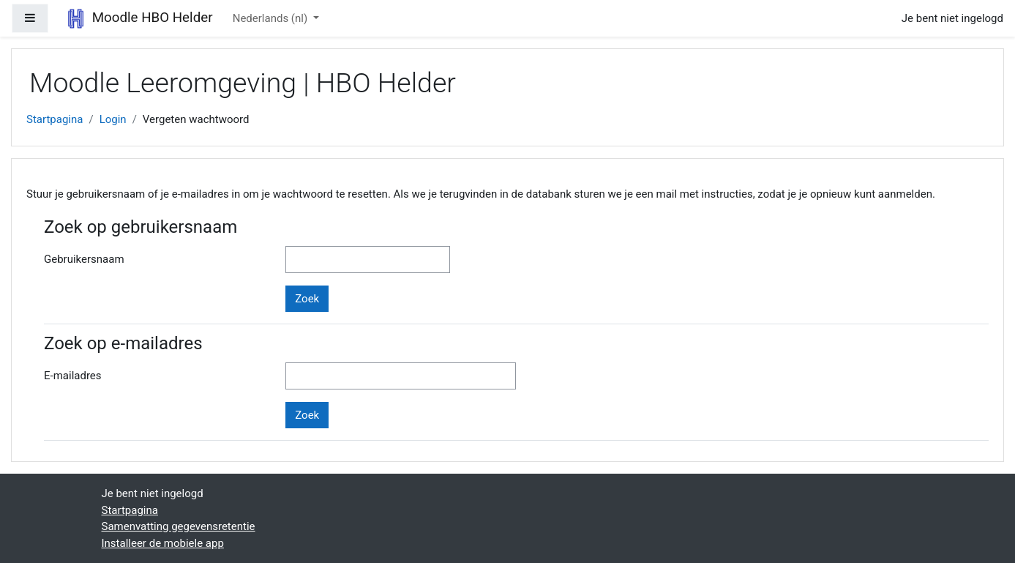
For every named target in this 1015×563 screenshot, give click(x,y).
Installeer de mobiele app (163, 543)
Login (113, 119)
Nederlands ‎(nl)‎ (271, 18)
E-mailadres (73, 375)
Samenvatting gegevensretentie (178, 526)
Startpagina (54, 119)
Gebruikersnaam (84, 259)
